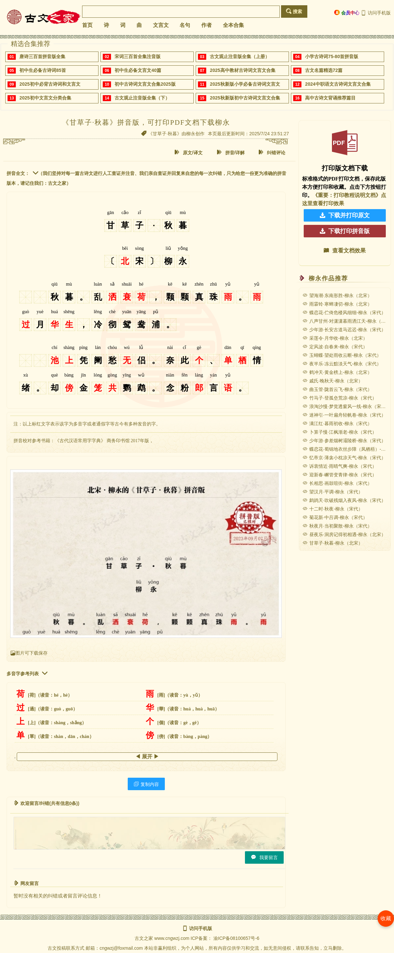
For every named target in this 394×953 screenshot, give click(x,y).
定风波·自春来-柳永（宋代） (334, 346)
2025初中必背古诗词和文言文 (49, 84)
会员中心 (347, 12)
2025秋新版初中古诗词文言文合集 (245, 97)
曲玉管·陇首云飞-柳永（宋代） (337, 389)
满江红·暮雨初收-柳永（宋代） (337, 423)
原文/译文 (188, 152)
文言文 (161, 25)
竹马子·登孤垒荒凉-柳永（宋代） (339, 398)
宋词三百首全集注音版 (138, 56)
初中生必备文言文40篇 (138, 70)
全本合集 (233, 25)
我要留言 (264, 857)
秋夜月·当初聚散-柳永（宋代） (337, 526)
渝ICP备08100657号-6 (236, 938)
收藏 (386, 918)
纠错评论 (271, 152)
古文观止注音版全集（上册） (240, 56)
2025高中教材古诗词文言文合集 (242, 70)
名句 (185, 25)
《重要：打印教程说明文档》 (347, 195)
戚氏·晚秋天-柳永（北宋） (332, 380)
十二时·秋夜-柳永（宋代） (332, 508)
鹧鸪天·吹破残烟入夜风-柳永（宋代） (344, 500)
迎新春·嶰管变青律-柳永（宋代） (339, 474)
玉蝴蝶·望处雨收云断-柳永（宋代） (341, 355)
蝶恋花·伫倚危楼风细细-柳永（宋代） (344, 312)
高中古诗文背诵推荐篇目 (330, 97)
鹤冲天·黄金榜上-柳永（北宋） (337, 372)
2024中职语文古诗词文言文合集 (337, 84)
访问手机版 (376, 12)
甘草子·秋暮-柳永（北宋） (332, 543)
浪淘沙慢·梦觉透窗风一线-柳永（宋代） (346, 406)
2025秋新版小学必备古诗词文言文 (245, 84)
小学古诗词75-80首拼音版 (331, 56)
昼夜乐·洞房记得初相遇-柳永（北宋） (344, 534)
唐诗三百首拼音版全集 (42, 56)
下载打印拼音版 (345, 231)
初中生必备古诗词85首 (42, 70)
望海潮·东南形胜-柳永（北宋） (337, 295)
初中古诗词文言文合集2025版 (145, 84)
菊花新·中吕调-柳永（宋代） (334, 517)
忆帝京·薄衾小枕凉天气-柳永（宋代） (344, 457)
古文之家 (144, 938)
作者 (206, 25)
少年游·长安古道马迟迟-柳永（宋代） (344, 329)
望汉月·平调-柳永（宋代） (332, 491)
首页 (87, 25)
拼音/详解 (231, 152)
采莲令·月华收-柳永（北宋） (334, 338)
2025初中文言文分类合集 (45, 97)
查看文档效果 (345, 251)
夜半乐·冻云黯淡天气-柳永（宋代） (341, 363)
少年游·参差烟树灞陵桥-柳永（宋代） (344, 440)
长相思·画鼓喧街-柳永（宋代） (337, 483)
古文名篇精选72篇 (323, 70)
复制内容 (146, 784)
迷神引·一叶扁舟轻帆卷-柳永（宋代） (344, 415)
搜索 (294, 11)
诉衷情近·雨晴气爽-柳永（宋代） (339, 466)
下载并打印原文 (345, 215)
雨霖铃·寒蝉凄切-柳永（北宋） (337, 304)
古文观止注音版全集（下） (142, 97)
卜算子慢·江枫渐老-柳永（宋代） (339, 432)
